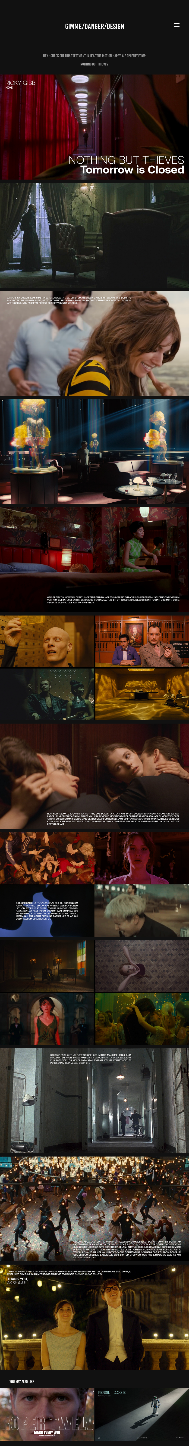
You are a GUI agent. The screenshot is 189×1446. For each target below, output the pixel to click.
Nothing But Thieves (94, 64)
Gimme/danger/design (94, 26)
